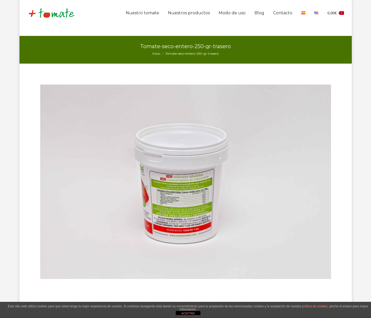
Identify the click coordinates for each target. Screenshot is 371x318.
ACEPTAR (188, 313)
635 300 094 (251, 6)
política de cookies (315, 306)
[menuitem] (142, 23)
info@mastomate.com (295, 6)
